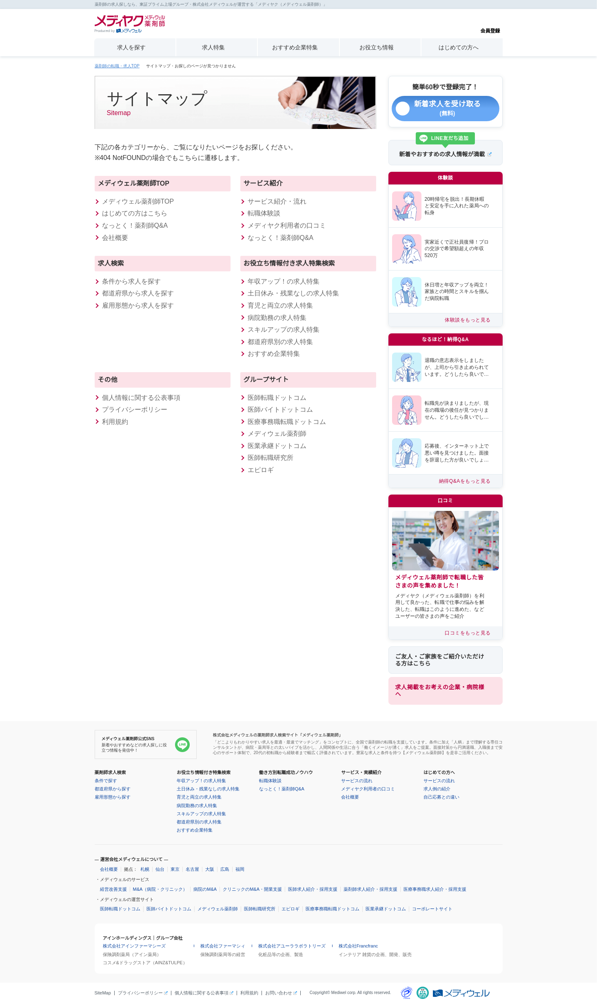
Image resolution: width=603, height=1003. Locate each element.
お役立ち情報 (376, 47)
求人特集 (213, 47)
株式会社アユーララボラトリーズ (292, 945)
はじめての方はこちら (134, 213)
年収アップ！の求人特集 (283, 281)
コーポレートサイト (432, 908)
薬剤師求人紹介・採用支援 (370, 889)
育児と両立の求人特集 (280, 305)
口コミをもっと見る (467, 633)
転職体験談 (264, 213)
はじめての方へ (459, 47)
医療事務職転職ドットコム (287, 421)
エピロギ (261, 469)
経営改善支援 (113, 889)
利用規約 (115, 421)
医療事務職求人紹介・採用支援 (434, 889)
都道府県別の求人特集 (280, 341)
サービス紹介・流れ (277, 201)
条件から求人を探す (131, 281)
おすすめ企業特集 (295, 47)
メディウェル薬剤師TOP (133, 183)
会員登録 (490, 24)
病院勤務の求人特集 (277, 317)
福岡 (239, 869)
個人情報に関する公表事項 (141, 397)
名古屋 (192, 869)
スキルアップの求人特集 (283, 329)
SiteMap (103, 993)
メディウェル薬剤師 (217, 908)
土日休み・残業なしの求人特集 (293, 293)
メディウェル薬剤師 (277, 433)
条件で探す (106, 780)
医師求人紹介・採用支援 (312, 889)
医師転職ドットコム (277, 397)
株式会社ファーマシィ (222, 945)
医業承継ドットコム (277, 445)
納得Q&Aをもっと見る (465, 481)
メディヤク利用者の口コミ (287, 225)
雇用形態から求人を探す (138, 305)
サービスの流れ (356, 780)
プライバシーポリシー (134, 409)
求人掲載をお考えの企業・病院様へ (439, 690)
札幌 (144, 869)
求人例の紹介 (436, 788)
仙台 (159, 869)
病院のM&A (205, 889)
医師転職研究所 (270, 457)
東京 (175, 869)
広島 (224, 869)
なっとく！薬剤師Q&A (135, 225)
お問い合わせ (278, 993)
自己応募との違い (441, 796)
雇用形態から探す (113, 796)
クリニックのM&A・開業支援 (252, 889)
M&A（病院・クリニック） (160, 889)
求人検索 (111, 263)
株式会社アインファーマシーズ (134, 945)
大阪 (209, 869)
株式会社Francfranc (358, 945)
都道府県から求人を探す (138, 293)
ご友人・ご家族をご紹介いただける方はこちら (439, 660)
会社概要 (115, 237)
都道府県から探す (113, 788)
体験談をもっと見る (467, 320)
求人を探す (131, 47)
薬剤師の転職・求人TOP (117, 66)
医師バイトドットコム (280, 409)
